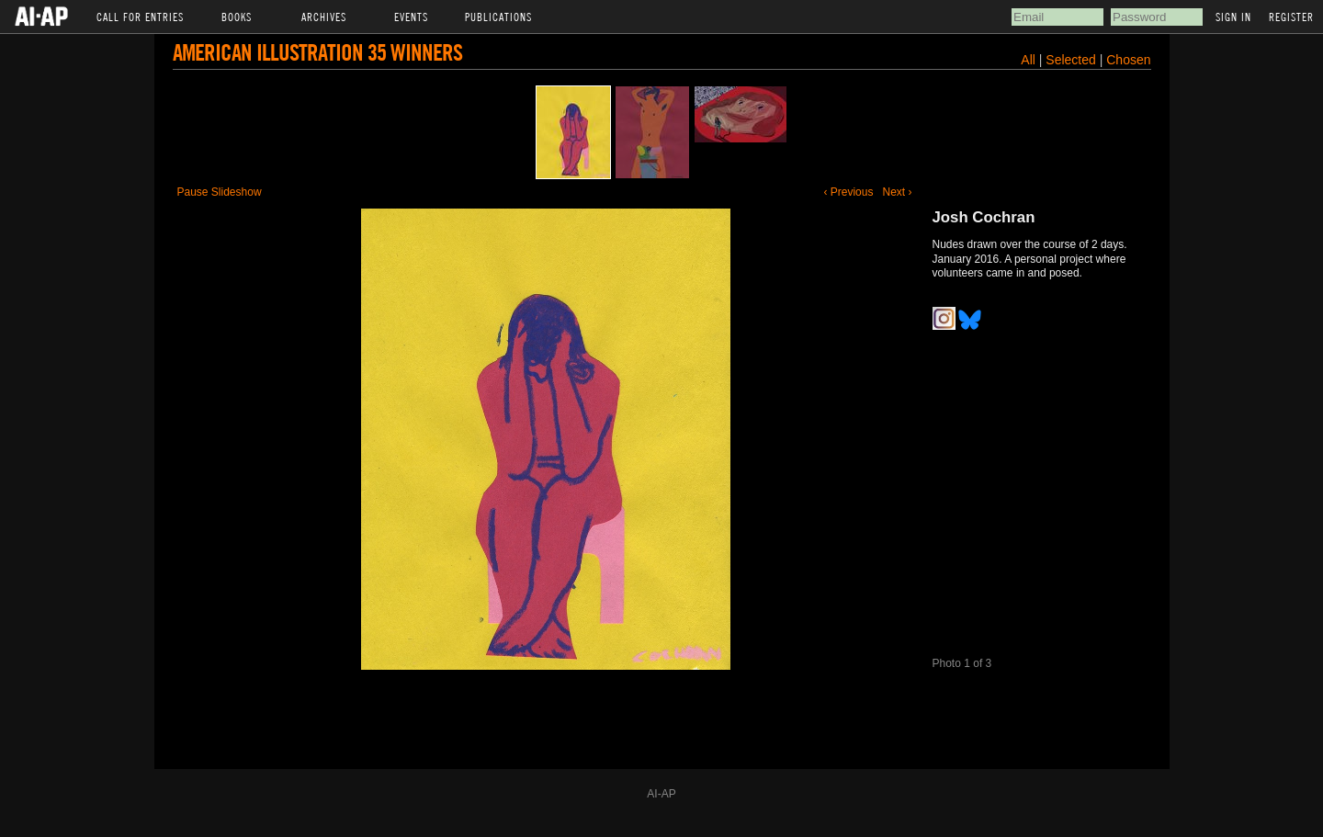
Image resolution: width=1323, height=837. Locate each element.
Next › (896, 192)
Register (1291, 16)
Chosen (1128, 59)
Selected (1072, 59)
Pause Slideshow (219, 192)
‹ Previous (848, 192)
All (1028, 59)
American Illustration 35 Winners (317, 52)
